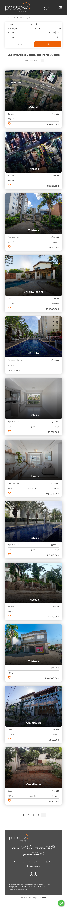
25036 (55, 422)
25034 (55, 360)
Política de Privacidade (18, 890)
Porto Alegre (25, 18)
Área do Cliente (33, 866)
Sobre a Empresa (36, 862)
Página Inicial (20, 862)
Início (7, 18)
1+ (49, 32)
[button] (48, 28)
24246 (55, 668)
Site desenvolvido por (33, 898)
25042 (55, 483)
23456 (55, 791)
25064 (55, 237)
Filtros (33, 37)
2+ (54, 32)
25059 (55, 114)
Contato (49, 862)
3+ (58, 32)
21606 (55, 729)
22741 (55, 606)
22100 (55, 299)
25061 (55, 176)
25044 (55, 545)
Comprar (14, 18)
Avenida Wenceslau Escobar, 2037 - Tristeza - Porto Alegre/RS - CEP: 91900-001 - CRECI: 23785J (30, 886)
